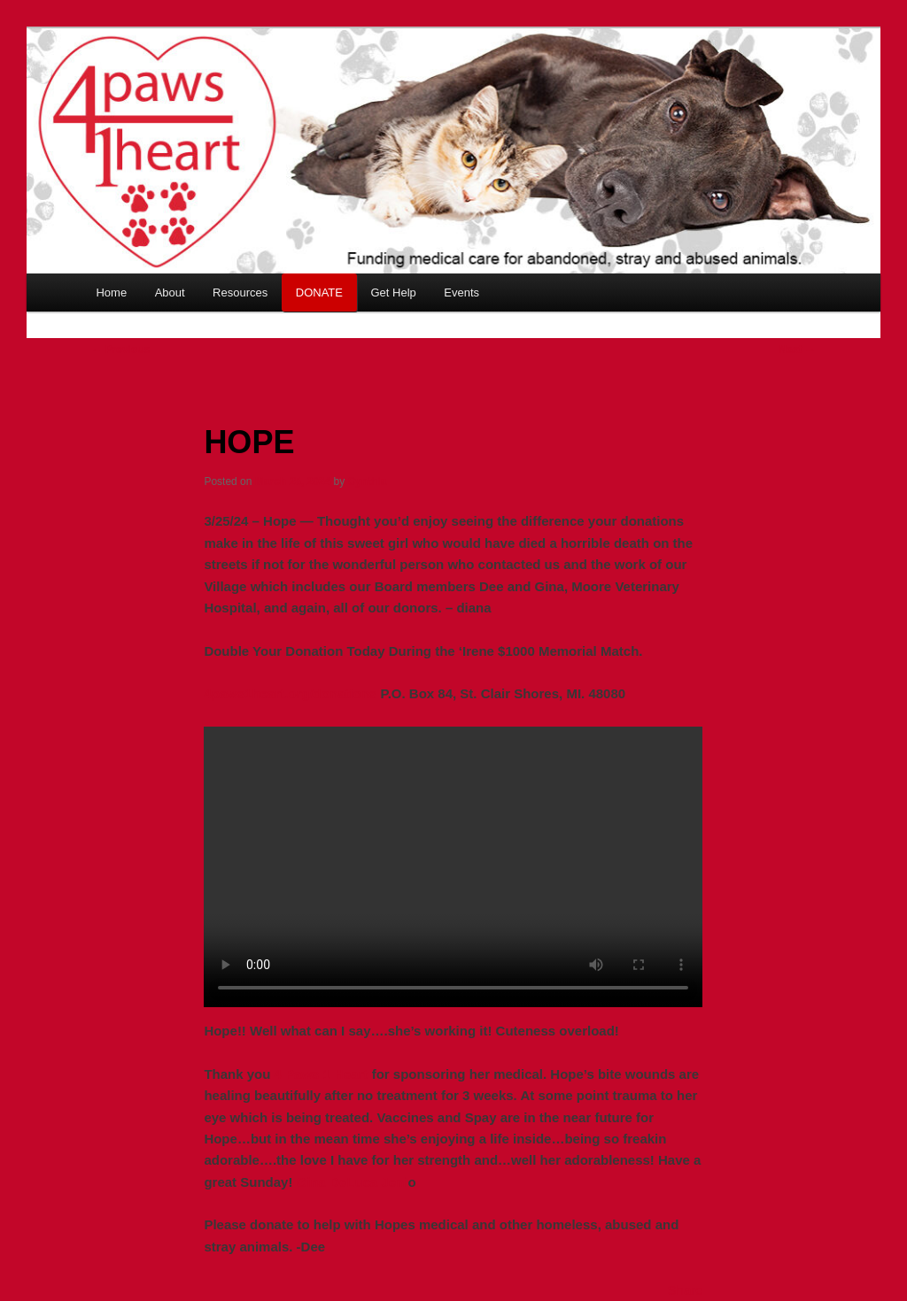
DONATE (319, 292)
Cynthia (367, 481)
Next (797, 349)
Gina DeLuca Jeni (349, 1181)
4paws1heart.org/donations (290, 693)
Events (461, 292)
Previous (120, 349)
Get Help (392, 292)
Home (111, 292)
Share (685, 1289)
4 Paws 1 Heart (321, 1074)
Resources (240, 292)
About (170, 292)
